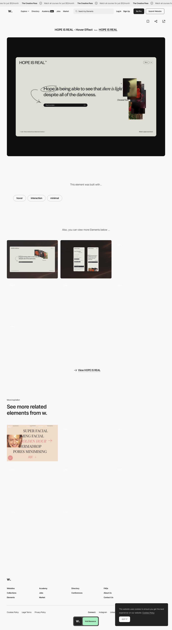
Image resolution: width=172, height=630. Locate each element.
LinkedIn (113, 612)
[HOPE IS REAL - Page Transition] (32, 341)
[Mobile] (85, 259)
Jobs (58, 11)
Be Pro (139, 11)
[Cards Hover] (85, 484)
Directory (35, 11)
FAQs (106, 588)
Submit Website (155, 11)
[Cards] (32, 526)
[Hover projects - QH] (139, 484)
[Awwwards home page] (78, 621)
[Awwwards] (10, 11)
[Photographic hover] (85, 443)
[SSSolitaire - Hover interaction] (139, 443)
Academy (48, 11)
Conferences (76, 593)
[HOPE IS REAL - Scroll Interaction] (139, 300)
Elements (11, 597)
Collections (11, 593)
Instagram (103, 612)
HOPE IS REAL (108, 29)
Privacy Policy (40, 612)
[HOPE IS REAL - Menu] (32, 300)
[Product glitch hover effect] (85, 525)
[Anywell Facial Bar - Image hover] (32, 443)
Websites (11, 588)
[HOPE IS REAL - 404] (139, 259)
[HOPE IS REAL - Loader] (85, 300)
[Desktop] (32, 259)
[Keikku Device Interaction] (32, 484)
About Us (108, 593)
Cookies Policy (13, 612)
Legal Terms (26, 612)
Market (66, 11)
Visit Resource (90, 621)
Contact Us (108, 597)
